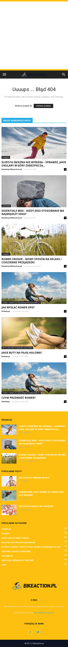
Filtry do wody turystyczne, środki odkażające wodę (31, 547)
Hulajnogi (7, 555)
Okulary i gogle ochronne (16, 551)
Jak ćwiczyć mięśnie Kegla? (34, 477)
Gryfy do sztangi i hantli (15, 538)
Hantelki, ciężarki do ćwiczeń (17, 560)
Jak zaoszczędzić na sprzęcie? (36, 506)
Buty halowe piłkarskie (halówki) (17, 348)
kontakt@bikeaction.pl (44, 612)
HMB (3, 564)
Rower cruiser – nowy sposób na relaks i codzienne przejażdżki (31, 260)
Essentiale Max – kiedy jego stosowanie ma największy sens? (32, 212)
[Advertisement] (34, 35)
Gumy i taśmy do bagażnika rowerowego (21, 302)
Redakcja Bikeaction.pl (11, 169)
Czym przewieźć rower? (18, 397)
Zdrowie (6, 206)
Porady (5, 157)
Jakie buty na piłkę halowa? (21, 352)
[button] (64, 75)
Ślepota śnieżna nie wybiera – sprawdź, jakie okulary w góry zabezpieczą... (33, 164)
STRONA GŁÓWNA (43, 106)
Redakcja (5, 311)
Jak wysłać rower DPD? (18, 307)
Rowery (5, 254)
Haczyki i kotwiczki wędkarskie (18, 542)
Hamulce (6, 529)
